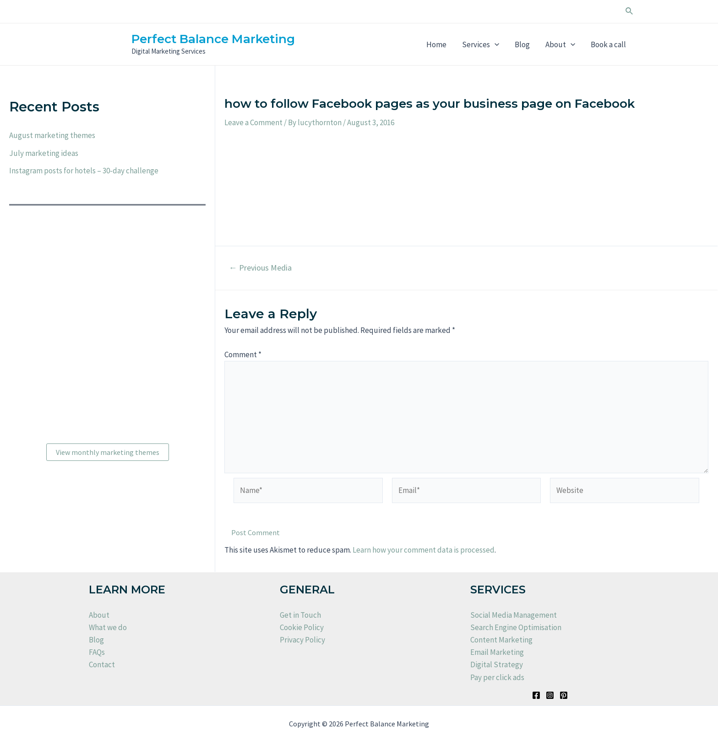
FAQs (97, 652)
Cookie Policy (302, 627)
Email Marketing (497, 652)
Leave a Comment (253, 122)
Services (480, 44)
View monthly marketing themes (107, 452)
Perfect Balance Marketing (213, 39)
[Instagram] (550, 695)
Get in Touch (300, 615)
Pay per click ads (497, 677)
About (560, 44)
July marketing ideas (43, 153)
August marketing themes (52, 135)
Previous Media (260, 268)
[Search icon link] (630, 11)
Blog (522, 44)
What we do (108, 627)
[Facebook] (536, 695)
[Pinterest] (564, 695)
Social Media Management (513, 615)
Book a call (608, 44)
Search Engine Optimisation (515, 627)
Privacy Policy (302, 640)
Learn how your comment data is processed (424, 550)
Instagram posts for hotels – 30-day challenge (83, 171)
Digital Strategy (496, 664)
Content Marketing (501, 640)
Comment (242, 354)
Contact (102, 664)
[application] (494, 44)
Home (436, 44)
